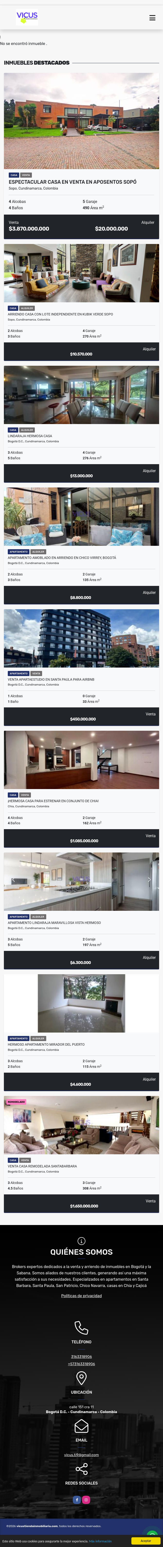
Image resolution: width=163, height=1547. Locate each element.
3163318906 (81, 1357)
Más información (100, 1541)
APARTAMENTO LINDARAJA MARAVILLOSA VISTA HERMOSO (54, 923)
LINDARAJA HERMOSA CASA (30, 436)
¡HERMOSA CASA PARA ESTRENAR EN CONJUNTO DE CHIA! (53, 801)
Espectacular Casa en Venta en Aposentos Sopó (72, 182)
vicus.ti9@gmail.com (81, 1455)
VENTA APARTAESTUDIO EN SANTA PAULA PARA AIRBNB (51, 679)
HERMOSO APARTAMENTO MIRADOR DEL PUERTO (46, 1044)
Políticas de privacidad (81, 1296)
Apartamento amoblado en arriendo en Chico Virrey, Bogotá (62, 558)
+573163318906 (81, 1364)
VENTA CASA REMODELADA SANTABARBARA (42, 1166)
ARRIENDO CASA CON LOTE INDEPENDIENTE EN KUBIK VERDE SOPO (60, 314)
